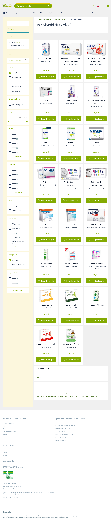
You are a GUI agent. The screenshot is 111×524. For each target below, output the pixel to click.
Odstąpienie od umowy (9, 431)
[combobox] (41, 5)
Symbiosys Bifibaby (71, 344)
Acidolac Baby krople (46, 58)
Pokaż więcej (18, 157)
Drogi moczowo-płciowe (79, 13)
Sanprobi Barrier (45, 305)
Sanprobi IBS (71, 305)
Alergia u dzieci (41, 393)
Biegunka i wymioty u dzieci (53, 393)
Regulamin (6, 426)
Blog (4, 450)
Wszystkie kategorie (11, 13)
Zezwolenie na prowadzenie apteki (12, 486)
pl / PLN (101, 6)
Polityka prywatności (8, 423)
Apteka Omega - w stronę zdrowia (44, 19)
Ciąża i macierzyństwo (58, 13)
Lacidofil (46, 224)
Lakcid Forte (96, 224)
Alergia (26, 13)
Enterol (46, 143)
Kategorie (5, 452)
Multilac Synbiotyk (71, 263)
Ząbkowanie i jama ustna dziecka (88, 396)
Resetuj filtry (18, 290)
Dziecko (95, 13)
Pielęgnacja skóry (62, 396)
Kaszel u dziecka (91, 393)
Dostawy (5, 428)
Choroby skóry (39, 13)
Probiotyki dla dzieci (77, 19)
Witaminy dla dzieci (74, 396)
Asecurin (46, 100)
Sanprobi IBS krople (96, 305)
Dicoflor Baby (71, 100)
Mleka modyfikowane (51, 396)
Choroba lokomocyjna (80, 393)
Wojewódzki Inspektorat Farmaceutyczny (14, 489)
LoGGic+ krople (46, 263)
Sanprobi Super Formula (46, 344)
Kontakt (5, 434)
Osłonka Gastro (96, 263)
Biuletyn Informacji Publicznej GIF (12, 497)
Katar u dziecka (40, 396)
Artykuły (5, 455)
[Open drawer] (108, 6)
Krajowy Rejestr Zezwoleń (10, 483)
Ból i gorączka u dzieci (67, 393)
